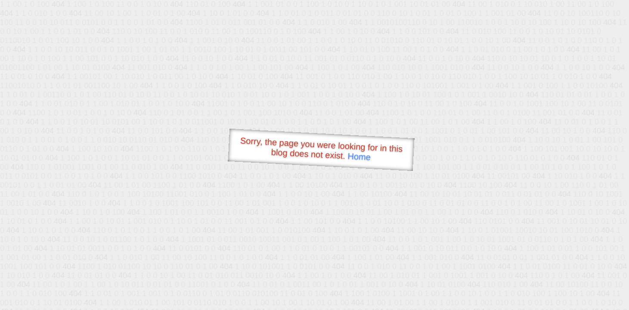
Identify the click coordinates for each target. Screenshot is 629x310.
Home (359, 156)
